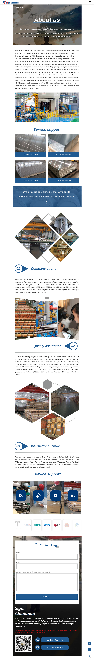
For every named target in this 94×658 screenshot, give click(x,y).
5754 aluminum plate (64, 34)
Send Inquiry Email (56, 648)
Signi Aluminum (25, 279)
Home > (17, 7)
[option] (17, 525)
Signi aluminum (25, 29)
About (21, 7)
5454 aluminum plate (35, 36)
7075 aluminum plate (51, 36)
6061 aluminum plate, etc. (69, 36)
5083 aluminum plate (48, 34)
